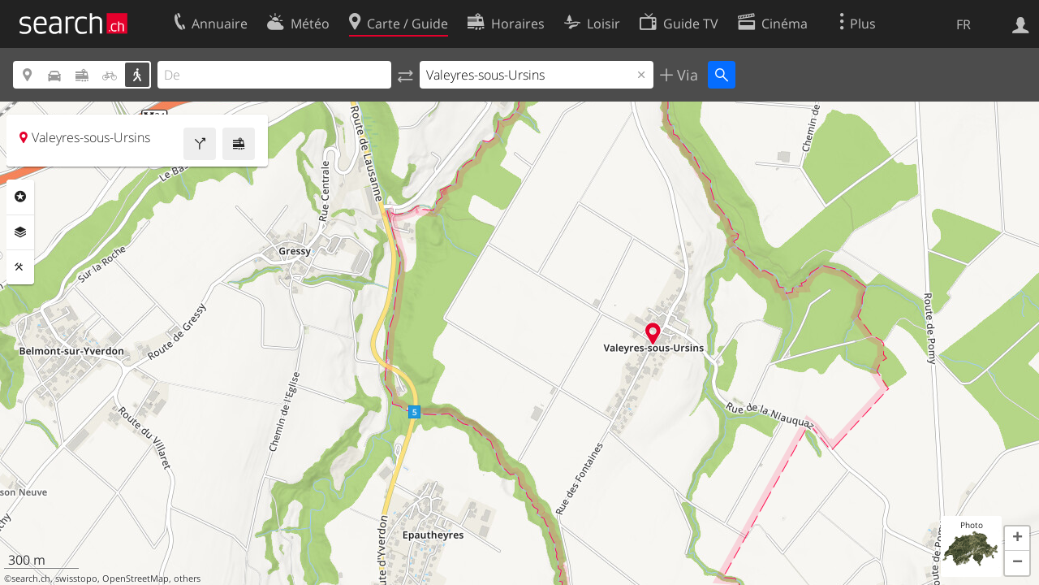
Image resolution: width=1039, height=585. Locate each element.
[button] (1017, 538)
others (187, 578)
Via (685, 74)
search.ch (30, 578)
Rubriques (20, 197)
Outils (20, 267)
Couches (20, 232)
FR (963, 24)
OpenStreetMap (135, 578)
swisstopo (76, 578)
